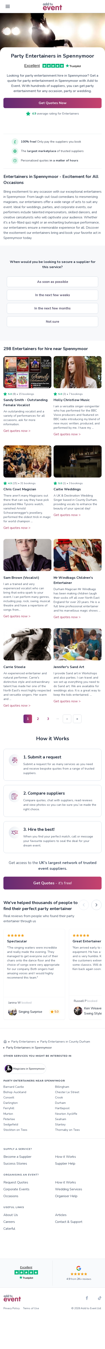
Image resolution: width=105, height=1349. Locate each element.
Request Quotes (15, 1182)
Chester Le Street (67, 1092)
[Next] (96, 905)
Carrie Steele (14, 667)
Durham (60, 1103)
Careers (9, 1221)
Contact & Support (68, 1221)
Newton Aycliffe (66, 1114)
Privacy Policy (11, 1308)
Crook (59, 1097)
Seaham (60, 1119)
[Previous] (84, 905)
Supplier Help (65, 1163)
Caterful (9, 1228)
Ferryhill (8, 1108)
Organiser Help (66, 1196)
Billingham (62, 1087)
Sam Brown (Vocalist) (21, 577)
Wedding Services (68, 1189)
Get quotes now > (17, 430)
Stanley (60, 1124)
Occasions (10, 1196)
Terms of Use (31, 1308)
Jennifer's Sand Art (69, 667)
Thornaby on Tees (67, 1130)
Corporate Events (16, 1189)
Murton (8, 1114)
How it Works (65, 1156)
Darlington (10, 1103)
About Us (10, 1215)
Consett (8, 1097)
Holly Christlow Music (72, 400)
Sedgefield (10, 1124)
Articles (61, 1215)
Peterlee (9, 1119)
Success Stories (15, 1163)
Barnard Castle (13, 1087)
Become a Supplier (17, 1156)
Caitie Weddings (67, 489)
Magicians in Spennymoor (25, 1069)
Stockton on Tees (15, 1130)
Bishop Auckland (14, 1092)
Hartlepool (62, 1108)
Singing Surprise (30, 1011)
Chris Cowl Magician (19, 489)
